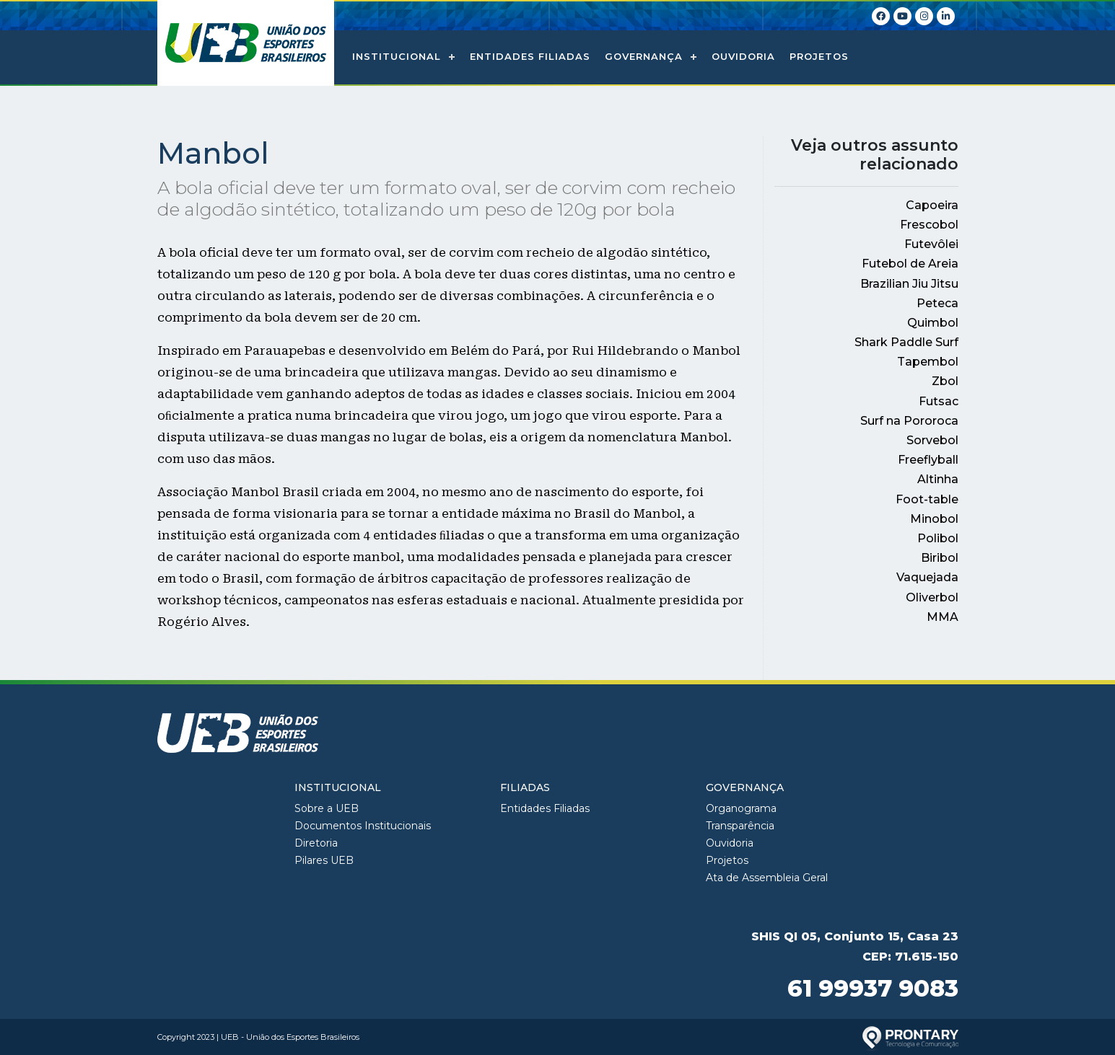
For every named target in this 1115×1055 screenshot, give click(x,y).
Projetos (819, 56)
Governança (644, 56)
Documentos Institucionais (362, 825)
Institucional (396, 56)
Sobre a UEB (326, 808)
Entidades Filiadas (530, 56)
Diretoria (316, 843)
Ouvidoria (743, 56)
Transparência (740, 825)
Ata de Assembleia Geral (767, 877)
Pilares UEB (324, 860)
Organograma (741, 808)
